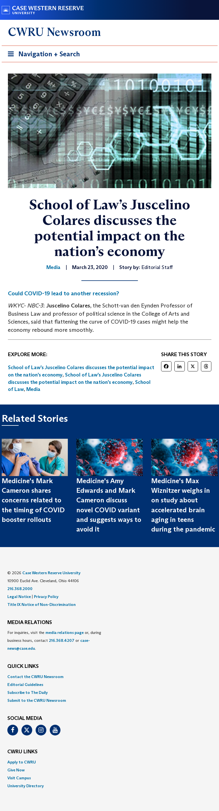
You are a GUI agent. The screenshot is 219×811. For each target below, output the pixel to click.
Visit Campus (19, 777)
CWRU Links (22, 752)
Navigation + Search (42, 55)
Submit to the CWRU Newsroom (36, 700)
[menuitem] (109, 677)
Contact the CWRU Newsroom (35, 676)
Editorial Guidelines (25, 684)
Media (33, 389)
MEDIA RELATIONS (29, 622)
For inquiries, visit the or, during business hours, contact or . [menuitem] (54, 640)
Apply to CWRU (21, 762)
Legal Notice (19, 596)
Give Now (16, 770)
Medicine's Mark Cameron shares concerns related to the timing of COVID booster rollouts (33, 500)
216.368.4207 (61, 640)
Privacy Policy (46, 596)
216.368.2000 (19, 588)
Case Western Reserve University (51, 572)
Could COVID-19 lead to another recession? (63, 293)
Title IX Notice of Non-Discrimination (41, 604)
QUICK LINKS (23, 666)
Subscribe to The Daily (27, 692)
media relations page (64, 632)
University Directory (25, 785)
